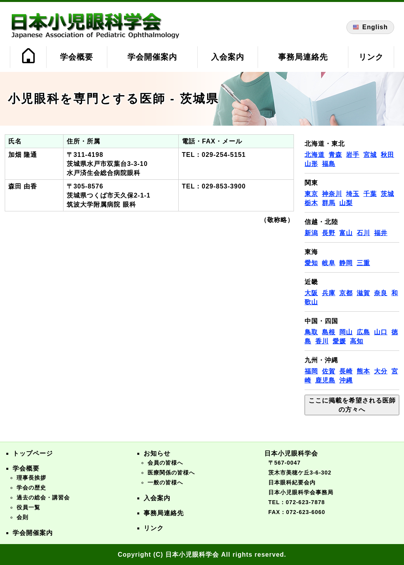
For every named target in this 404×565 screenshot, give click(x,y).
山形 (311, 163)
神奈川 (332, 193)
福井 (380, 233)
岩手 (352, 154)
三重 (363, 263)
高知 (356, 341)
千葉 (370, 193)
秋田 (387, 154)
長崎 (346, 371)
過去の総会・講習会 (43, 497)
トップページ (33, 453)
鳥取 (311, 332)
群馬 (328, 203)
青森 (335, 154)
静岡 (346, 263)
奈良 (380, 293)
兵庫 (328, 293)
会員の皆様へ (165, 463)
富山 (346, 233)
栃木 (311, 203)
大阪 (311, 293)
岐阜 (328, 263)
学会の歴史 (31, 487)
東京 (311, 193)
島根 (328, 332)
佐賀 (328, 371)
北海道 (315, 154)
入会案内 (227, 57)
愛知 (311, 263)
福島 (328, 163)
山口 (380, 332)
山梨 (346, 203)
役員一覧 (28, 507)
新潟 (311, 233)
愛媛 (339, 341)
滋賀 (363, 293)
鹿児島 (325, 380)
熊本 (363, 371)
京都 (346, 293)
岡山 (346, 332)
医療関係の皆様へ (171, 472)
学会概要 (76, 57)
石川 (363, 233)
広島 (363, 332)
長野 (328, 233)
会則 (22, 517)
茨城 (387, 193)
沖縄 (346, 380)
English (370, 27)
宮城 (370, 154)
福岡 (311, 371)
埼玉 (352, 193)
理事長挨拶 (31, 478)
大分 (380, 371)
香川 (322, 341)
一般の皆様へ (165, 482)
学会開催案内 (152, 57)
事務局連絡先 (303, 57)
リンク (371, 57)
